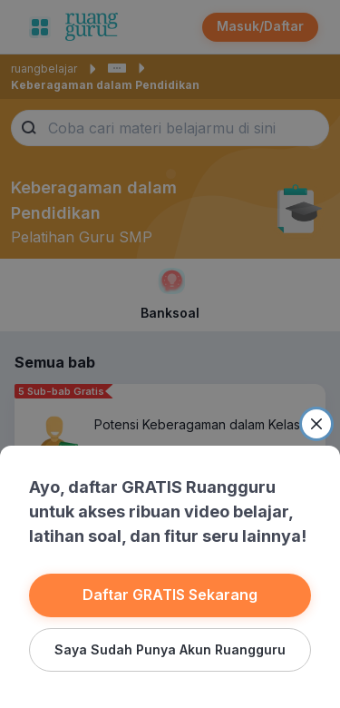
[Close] (316, 423)
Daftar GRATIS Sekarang (170, 594)
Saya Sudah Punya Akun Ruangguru (170, 649)
